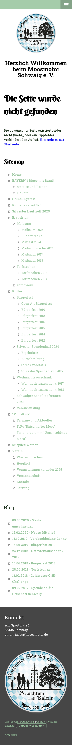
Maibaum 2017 (32, 254)
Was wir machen (30, 457)
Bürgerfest (25, 297)
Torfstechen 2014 (34, 279)
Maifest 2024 (31, 242)
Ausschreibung (32, 359)
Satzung (23, 488)
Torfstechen (26, 267)
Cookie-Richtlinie (46, 721)
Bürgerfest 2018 (33, 316)
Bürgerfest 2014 (33, 334)
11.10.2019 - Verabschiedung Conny (39, 539)
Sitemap (9, 725)
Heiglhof (23, 463)
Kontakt (23, 482)
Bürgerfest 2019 (33, 310)
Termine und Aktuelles (34, 420)
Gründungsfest (24, 199)
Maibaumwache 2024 (37, 248)
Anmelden (11, 734)
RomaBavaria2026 (26, 205)
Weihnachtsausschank (34, 377)
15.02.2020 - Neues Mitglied (33, 532)
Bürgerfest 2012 (33, 340)
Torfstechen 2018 (34, 273)
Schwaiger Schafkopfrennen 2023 (39, 399)
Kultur (17, 291)
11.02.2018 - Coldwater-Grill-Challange (34, 578)
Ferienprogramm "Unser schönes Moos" (42, 436)
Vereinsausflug (28, 408)
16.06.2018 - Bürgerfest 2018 (33, 563)
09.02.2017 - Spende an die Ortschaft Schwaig (32, 591)
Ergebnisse (29, 353)
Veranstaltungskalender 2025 (39, 469)
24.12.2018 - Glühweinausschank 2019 (38, 554)
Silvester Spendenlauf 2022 (42, 371)
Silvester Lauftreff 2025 (31, 211)
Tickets (22, 193)
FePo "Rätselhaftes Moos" (36, 426)
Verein (17, 451)
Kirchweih (25, 285)
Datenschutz (27, 721)
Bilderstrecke (31, 236)
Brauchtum (21, 217)
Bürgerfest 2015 (33, 328)
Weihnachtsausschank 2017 (42, 383)
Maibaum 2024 (32, 230)
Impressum (11, 721)
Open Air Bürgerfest (36, 303)
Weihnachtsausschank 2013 (42, 389)
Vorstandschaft (29, 476)
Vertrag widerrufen (31, 725)
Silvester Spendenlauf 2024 (38, 346)
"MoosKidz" (21, 414)
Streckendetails (33, 365)
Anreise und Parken (32, 187)
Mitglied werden (25, 445)
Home (17, 174)
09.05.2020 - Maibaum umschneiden (29, 523)
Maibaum (24, 224)
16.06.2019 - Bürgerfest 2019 (33, 545)
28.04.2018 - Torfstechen (31, 569)
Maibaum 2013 (32, 260)
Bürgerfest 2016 (33, 322)
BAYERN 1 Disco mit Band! (33, 180)
